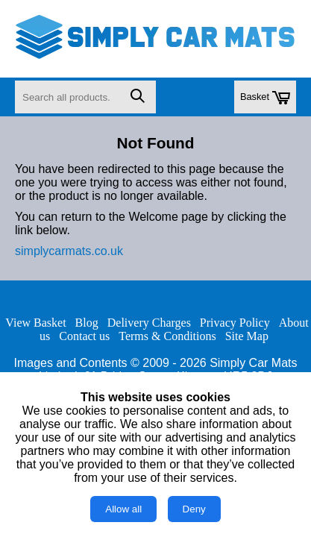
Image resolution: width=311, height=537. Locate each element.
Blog (86, 322)
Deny (194, 509)
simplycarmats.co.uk (69, 251)
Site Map (246, 336)
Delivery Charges (149, 322)
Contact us (84, 336)
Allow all (123, 509)
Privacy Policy (235, 322)
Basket (265, 97)
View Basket (35, 322)
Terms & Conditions (167, 336)
